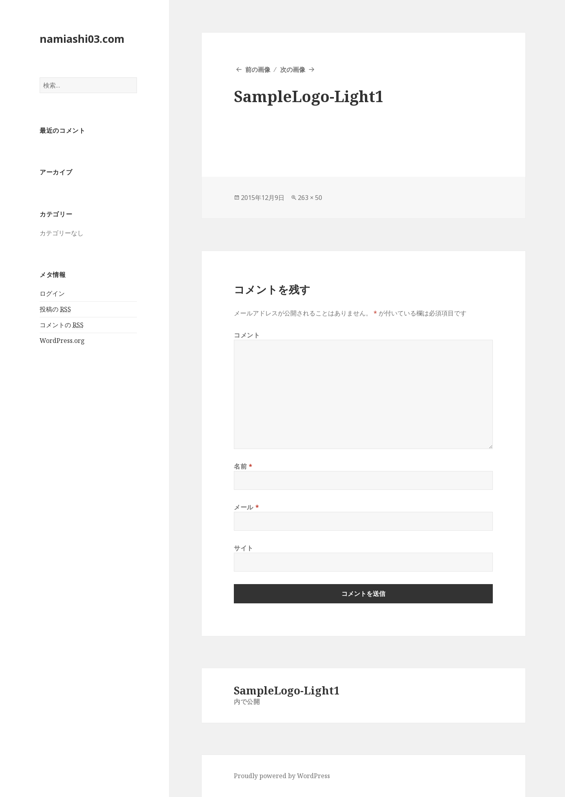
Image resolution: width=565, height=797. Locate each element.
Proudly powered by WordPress (282, 775)
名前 (243, 466)
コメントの (62, 325)
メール (246, 507)
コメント (247, 335)
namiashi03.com (82, 38)
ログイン (52, 293)
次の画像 (292, 69)
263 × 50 (310, 197)
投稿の (55, 309)
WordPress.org (62, 340)
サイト (243, 548)
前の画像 (257, 69)
